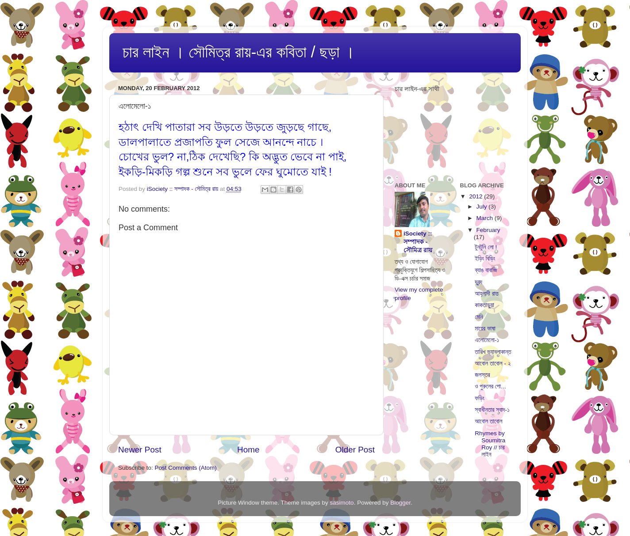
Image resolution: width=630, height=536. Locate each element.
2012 (476, 196)
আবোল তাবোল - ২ (493, 363)
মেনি (479, 317)
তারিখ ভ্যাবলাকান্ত (493, 352)
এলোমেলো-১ (487, 340)
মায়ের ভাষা (485, 328)
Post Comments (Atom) (186, 467)
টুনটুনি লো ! (486, 247)
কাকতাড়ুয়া (484, 305)
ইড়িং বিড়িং (485, 258)
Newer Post (139, 449)
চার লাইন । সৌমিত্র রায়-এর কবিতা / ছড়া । (239, 52)
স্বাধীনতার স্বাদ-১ (492, 410)
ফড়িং (479, 398)
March (485, 218)
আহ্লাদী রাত (487, 293)
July (482, 206)
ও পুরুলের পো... (490, 386)
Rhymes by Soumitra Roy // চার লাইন (490, 444)
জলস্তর (482, 375)
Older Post (355, 449)
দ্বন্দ (478, 282)
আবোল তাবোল (489, 421)
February (488, 230)
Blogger (400, 502)
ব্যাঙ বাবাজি (486, 270)
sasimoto (342, 502)
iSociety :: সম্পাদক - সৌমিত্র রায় (417, 242)
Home (248, 449)
